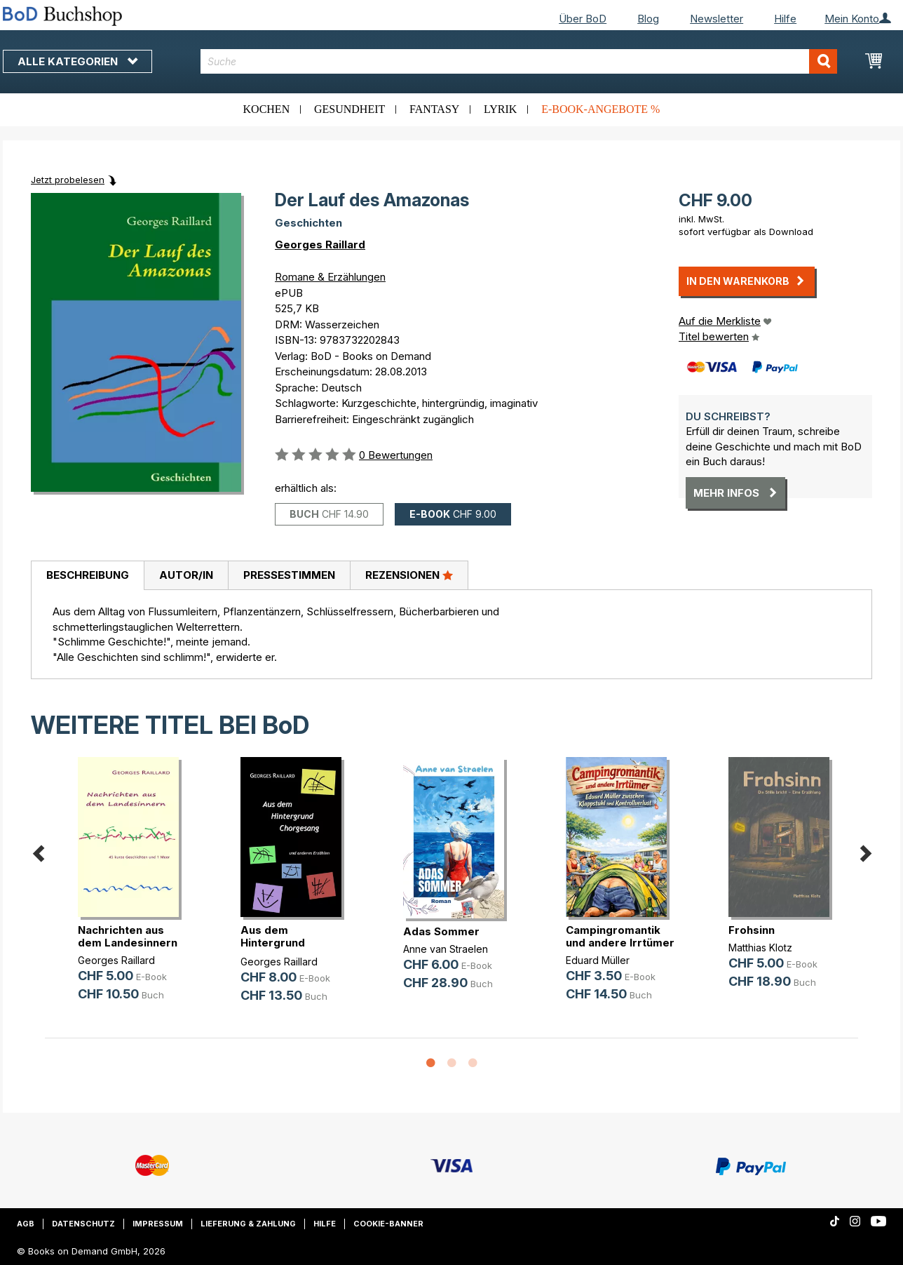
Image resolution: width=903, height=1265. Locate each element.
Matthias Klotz (760, 947)
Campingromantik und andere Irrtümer (620, 936)
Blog (648, 18)
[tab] (87, 576)
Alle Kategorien (77, 61)
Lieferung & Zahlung (248, 1224)
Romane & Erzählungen (330, 276)
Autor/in (186, 575)
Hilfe (785, 18)
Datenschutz (83, 1224)
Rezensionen (409, 574)
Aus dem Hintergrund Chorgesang (273, 942)
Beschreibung (87, 575)
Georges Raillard (320, 244)
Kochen (266, 109)
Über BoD (582, 18)
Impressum (158, 1224)
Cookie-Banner (388, 1224)
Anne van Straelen (445, 949)
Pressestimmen (289, 575)
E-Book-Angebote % (600, 109)
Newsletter (716, 18)
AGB (25, 1224)
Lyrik (500, 109)
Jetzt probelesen (67, 179)
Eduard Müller (598, 960)
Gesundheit (349, 109)
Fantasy (434, 109)
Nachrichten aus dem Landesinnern (127, 936)
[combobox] (519, 61)
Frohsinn (751, 930)
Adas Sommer (441, 931)
